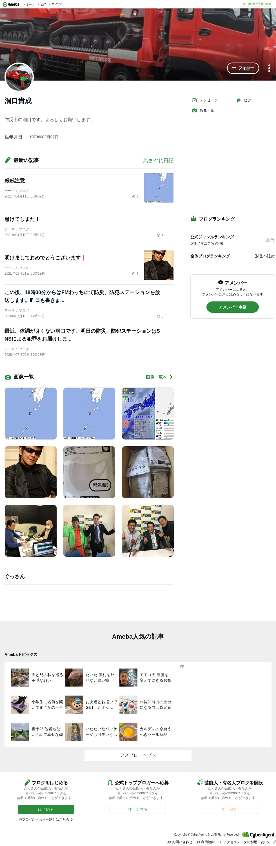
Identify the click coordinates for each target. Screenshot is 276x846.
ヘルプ (268, 842)
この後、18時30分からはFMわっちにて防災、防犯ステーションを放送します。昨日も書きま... (82, 296)
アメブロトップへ (138, 755)
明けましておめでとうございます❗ (46, 258)
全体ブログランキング (210, 256)
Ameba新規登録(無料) (257, 4)
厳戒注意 (15, 180)
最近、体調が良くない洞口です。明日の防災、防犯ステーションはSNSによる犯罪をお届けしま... (82, 335)
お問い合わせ (180, 842)
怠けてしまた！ (22, 219)
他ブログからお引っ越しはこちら (44, 819)
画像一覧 (203, 110)
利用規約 (206, 842)
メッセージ (205, 100)
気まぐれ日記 (158, 160)
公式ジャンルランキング (212, 237)
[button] (243, 68)
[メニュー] (269, 69)
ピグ (243, 100)
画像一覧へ (159, 377)
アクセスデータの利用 (238, 842)
